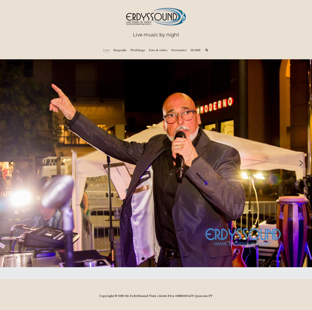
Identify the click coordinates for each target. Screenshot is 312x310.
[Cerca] (207, 50)
